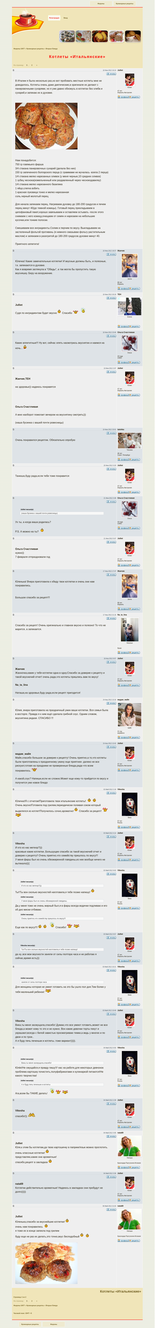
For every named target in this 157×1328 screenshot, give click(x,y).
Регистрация (54, 12)
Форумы (101, 3)
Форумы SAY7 (19, 43)
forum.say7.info (83, 1325)
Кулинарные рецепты (124, 3)
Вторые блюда (52, 43)
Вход (66, 12)
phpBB (81, 1326)
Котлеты (77, 51)
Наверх (144, 1322)
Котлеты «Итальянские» (120, 1286)
